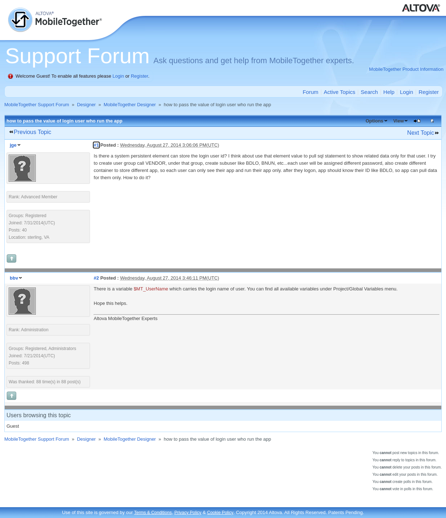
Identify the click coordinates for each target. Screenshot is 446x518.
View (398, 121)
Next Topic (420, 133)
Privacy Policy (187, 512)
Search (369, 92)
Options (374, 121)
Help (389, 92)
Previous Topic (32, 132)
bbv (14, 278)
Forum (310, 92)
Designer (86, 104)
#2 (96, 278)
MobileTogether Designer (130, 104)
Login (118, 76)
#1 (96, 145)
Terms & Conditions (153, 512)
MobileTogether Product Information (406, 69)
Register (139, 76)
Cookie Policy (220, 512)
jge (13, 145)
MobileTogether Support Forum (36, 104)
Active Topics (339, 92)
